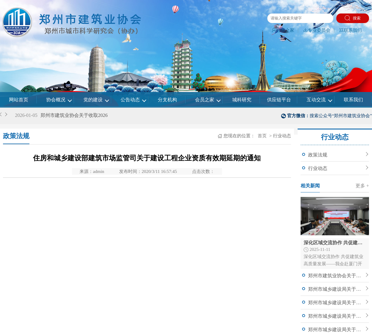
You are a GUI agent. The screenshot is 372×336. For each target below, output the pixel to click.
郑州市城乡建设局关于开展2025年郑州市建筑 (336, 316)
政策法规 (317, 154)
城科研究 (241, 99)
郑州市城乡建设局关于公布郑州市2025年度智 (336, 289)
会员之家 (283, 30)
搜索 (353, 18)
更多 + (362, 185)
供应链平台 (279, 99)
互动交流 (316, 99)
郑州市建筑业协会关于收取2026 (74, 115)
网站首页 (18, 99)
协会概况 (55, 99)
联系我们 (350, 30)
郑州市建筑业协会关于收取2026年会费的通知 (336, 275)
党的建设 (93, 99)
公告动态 (130, 99)
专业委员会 (316, 30)
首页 (261, 135)
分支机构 (167, 99)
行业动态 (317, 168)
